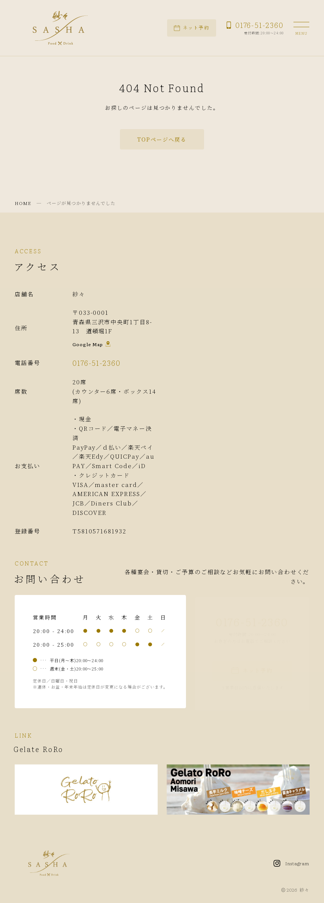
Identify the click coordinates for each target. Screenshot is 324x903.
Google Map (91, 345)
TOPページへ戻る (161, 139)
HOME (23, 203)
